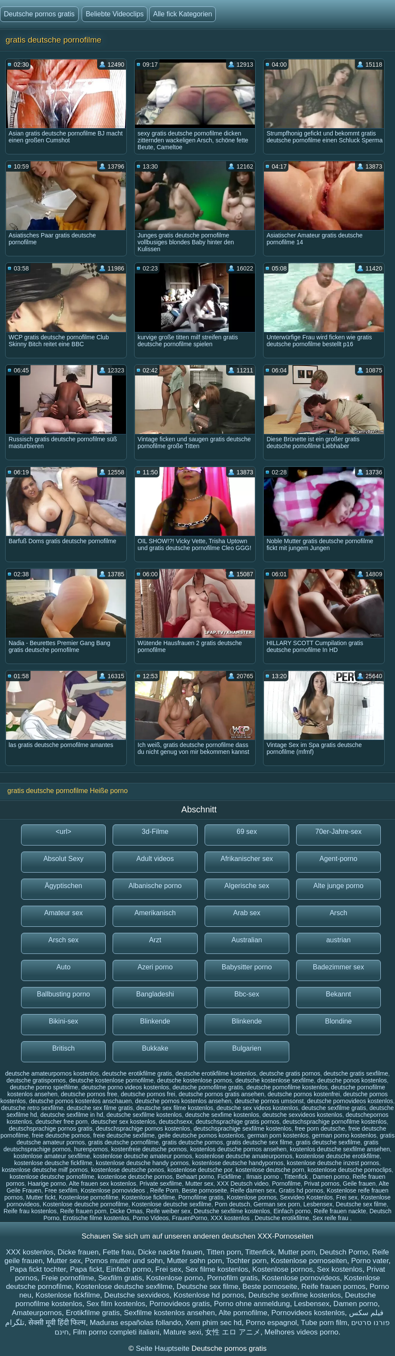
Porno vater (370, 1261)
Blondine (338, 1021)
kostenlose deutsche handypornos (237, 1162)
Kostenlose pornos (252, 1197)
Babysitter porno (247, 967)
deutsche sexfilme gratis (334, 1107)
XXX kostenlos (231, 1218)
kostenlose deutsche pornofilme (52, 1176)
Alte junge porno (338, 885)
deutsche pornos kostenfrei (304, 1094)
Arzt (155, 940)
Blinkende (155, 1021)
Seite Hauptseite (163, 1348)
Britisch (63, 1048)
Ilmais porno (263, 1176)
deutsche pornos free (89, 1094)
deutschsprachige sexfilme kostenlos (242, 1128)
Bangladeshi (155, 994)
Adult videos (155, 858)
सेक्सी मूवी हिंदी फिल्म (57, 1323)
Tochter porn (246, 1261)
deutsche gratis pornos (289, 1073)
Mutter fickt (40, 1197)
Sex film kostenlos (115, 1304)
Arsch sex (64, 940)
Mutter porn (296, 1252)
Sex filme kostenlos (216, 1269)
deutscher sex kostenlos (123, 1121)
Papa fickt (86, 1269)
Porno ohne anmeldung (252, 1304)
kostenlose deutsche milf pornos (45, 1169)
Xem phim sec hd (213, 1323)
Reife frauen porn (83, 1211)
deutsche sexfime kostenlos (222, 1114)
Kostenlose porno (174, 1278)
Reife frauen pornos (333, 1286)
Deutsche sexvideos (136, 1295)
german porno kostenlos (344, 1135)
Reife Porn (164, 1190)
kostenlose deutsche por (199, 1169)
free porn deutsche (320, 1128)
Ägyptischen (63, 885)
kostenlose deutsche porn (270, 1169)
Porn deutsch (233, 1204)
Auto (63, 967)
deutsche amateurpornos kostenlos (52, 1073)
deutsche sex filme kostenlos (174, 1107)
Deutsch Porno (343, 1252)
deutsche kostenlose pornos (194, 1080)
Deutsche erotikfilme (281, 1218)
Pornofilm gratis (232, 1278)
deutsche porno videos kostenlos (125, 1087)
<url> (63, 831)
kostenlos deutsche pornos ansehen (238, 1149)
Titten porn (223, 1252)
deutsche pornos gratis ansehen (221, 1094)
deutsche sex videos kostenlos (257, 1107)
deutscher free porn (61, 1121)
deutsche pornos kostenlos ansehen (183, 1101)
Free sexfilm (61, 1190)
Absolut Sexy (63, 858)
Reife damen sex (253, 1190)
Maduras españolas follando (135, 1323)
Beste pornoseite (204, 1190)
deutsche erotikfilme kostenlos (215, 1073)
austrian (338, 940)
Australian (247, 940)
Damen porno (331, 1176)
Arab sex (246, 912)
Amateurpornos (36, 1313)
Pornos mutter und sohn (123, 1261)
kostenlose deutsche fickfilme (53, 1162)
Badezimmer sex (338, 967)
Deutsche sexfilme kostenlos (232, 1211)
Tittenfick (296, 1176)
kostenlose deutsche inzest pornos (333, 1162)
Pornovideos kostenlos (308, 1313)
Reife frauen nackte (340, 1211)
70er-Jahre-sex (338, 831)
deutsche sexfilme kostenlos (144, 1114)
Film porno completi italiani (116, 1332)
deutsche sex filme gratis (100, 1107)
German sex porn (277, 1204)
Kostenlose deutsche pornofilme (86, 1204)
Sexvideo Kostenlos (306, 1197)
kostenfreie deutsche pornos (149, 1149)
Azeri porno (155, 967)
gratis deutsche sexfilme (328, 1142)
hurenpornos (91, 1149)
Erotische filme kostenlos (96, 1218)
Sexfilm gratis (120, 1278)
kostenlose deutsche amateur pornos (142, 1156)
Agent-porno (338, 858)
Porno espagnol (271, 1323)
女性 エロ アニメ (232, 1332)
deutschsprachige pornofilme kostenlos (335, 1121)
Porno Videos (151, 1218)
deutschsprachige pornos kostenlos (143, 1128)
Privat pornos (321, 1183)
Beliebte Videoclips (115, 14)
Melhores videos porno (301, 1332)
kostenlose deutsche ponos (127, 1169)
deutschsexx (176, 1121)
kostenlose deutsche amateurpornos (243, 1156)
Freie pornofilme (67, 1278)
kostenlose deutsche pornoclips (350, 1169)
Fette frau (118, 1252)
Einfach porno (291, 1211)
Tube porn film (324, 1323)
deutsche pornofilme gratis (207, 1087)
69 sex (247, 831)
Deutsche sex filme (361, 1204)
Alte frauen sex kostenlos (102, 1183)
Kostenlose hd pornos (209, 1295)
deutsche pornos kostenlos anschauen (80, 1101)
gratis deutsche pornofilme (123, 1142)
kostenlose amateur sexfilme (52, 1156)
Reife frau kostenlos (30, 1211)
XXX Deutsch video (243, 1183)
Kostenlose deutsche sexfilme (171, 1204)
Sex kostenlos (339, 1269)
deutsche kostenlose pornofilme (111, 1080)
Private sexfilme (161, 1183)
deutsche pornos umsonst (269, 1101)
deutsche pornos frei (148, 1094)
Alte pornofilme (242, 1313)
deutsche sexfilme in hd (71, 1114)
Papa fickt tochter (38, 1269)
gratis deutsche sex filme (259, 1142)
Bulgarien (246, 1048)
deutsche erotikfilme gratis (137, 1073)
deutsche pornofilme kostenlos (287, 1087)
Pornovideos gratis (179, 1304)
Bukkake (155, 1048)
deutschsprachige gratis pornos (237, 1121)
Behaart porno (195, 1176)
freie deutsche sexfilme (124, 1135)
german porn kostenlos (277, 1135)
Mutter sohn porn (194, 1261)
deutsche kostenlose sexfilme (274, 1080)
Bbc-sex (246, 994)
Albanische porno (155, 885)
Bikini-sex (63, 1021)
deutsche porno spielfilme (44, 1087)
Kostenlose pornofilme (89, 1197)
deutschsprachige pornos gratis (51, 1128)
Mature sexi (182, 1332)
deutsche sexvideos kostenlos (302, 1114)
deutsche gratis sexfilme (356, 1073)
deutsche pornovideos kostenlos (350, 1101)
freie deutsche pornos (61, 1135)
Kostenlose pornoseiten (309, 1261)
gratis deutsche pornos (192, 1142)
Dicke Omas (126, 1211)
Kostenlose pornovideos (114, 1190)
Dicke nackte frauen (170, 1252)
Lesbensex (318, 1204)
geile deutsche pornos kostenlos (201, 1135)
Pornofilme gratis (201, 1197)
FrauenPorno (189, 1218)
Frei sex (347, 1197)
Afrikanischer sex (246, 858)
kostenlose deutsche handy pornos (142, 1162)
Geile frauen (359, 1183)
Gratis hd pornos (301, 1190)
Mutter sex (199, 1183)
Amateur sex (63, 912)
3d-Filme (155, 831)
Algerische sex (246, 885)
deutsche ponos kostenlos (352, 1080)
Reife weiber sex (168, 1211)
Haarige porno (47, 1183)
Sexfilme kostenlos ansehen (169, 1313)
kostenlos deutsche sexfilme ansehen (340, 1149)
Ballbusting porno (63, 994)
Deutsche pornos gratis (39, 14)
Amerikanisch (155, 912)
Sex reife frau (331, 1218)
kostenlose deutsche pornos (135, 1176)
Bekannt (338, 994)
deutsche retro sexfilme (32, 1107)
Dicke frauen (78, 1252)
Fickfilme (230, 1176)
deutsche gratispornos (36, 1080)
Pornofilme (286, 1183)
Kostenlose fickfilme (148, 1197)
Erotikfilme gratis (93, 1313)
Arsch (338, 912)
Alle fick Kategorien (182, 14)
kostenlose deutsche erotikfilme (338, 1156)
